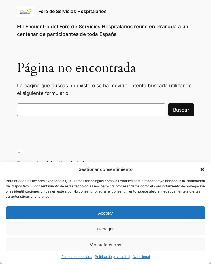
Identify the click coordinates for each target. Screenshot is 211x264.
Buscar (181, 110)
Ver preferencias (105, 244)
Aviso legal (141, 256)
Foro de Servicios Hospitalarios (72, 11)
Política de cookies (76, 256)
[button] (202, 169)
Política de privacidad (112, 256)
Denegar (105, 228)
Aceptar (105, 213)
